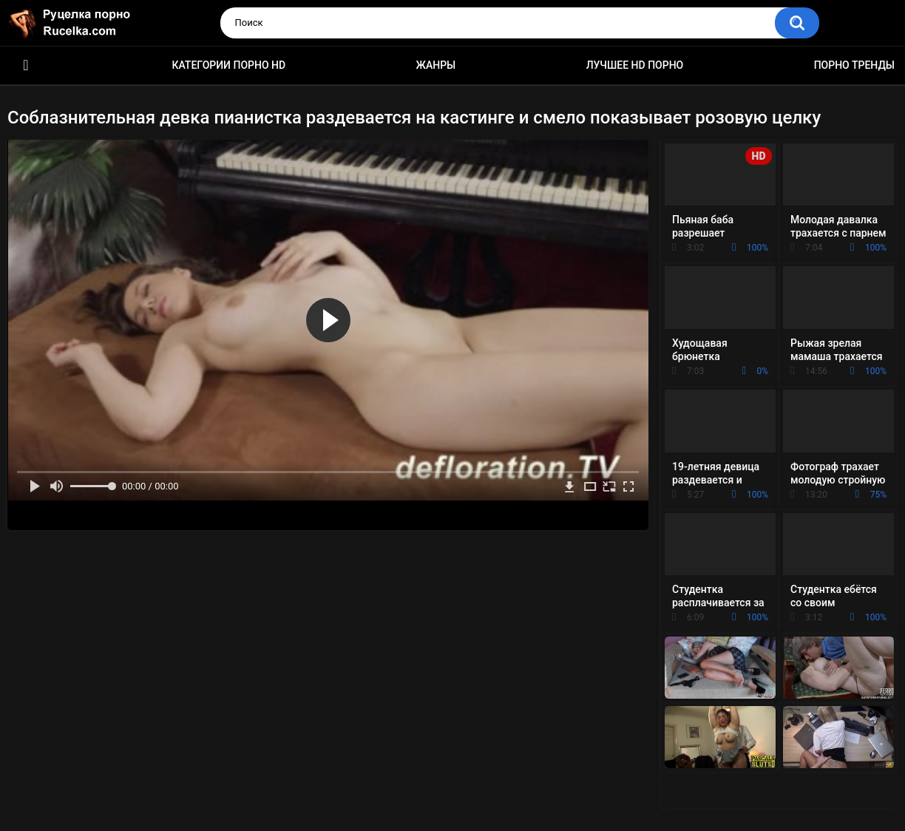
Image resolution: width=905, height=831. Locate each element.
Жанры (436, 65)
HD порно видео (25, 65)
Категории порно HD (228, 65)
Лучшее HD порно (635, 65)
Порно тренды (854, 65)
